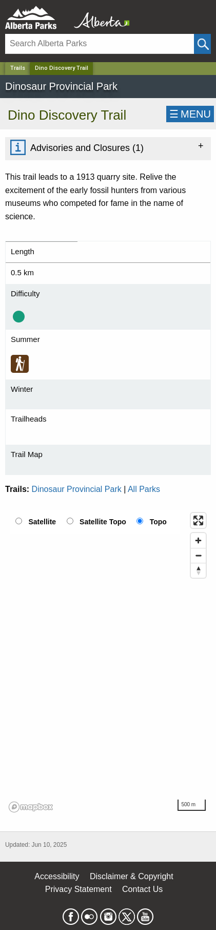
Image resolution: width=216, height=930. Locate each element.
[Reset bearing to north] (198, 570)
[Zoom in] (198, 540)
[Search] (99, 44)
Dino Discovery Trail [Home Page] (61, 68)
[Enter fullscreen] (198, 520)
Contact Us (142, 889)
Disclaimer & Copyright (131, 876)
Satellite (42, 522)
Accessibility (56, 876)
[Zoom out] (198, 555)
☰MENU (190, 114)
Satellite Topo (103, 522)
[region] (108, 662)
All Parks (144, 489)
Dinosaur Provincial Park (77, 489)
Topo (158, 522)
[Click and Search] (202, 44)
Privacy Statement (78, 889)
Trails (17, 68)
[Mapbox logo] (30, 807)
